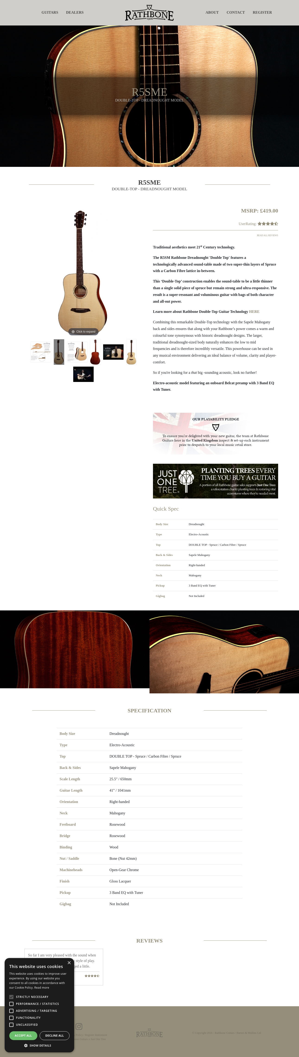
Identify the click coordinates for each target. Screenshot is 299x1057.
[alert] (39, 1005)
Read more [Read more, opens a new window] (41, 988)
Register (262, 12)
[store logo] (149, 12)
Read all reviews (267, 235)
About (212, 12)
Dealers (75, 12)
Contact (236, 12)
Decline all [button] (54, 1036)
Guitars (49, 12)
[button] (39, 1045)
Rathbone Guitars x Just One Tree (87, 1039)
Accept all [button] (23, 1036)
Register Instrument (96, 1035)
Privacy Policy (75, 1035)
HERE (254, 312)
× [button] (69, 963)
